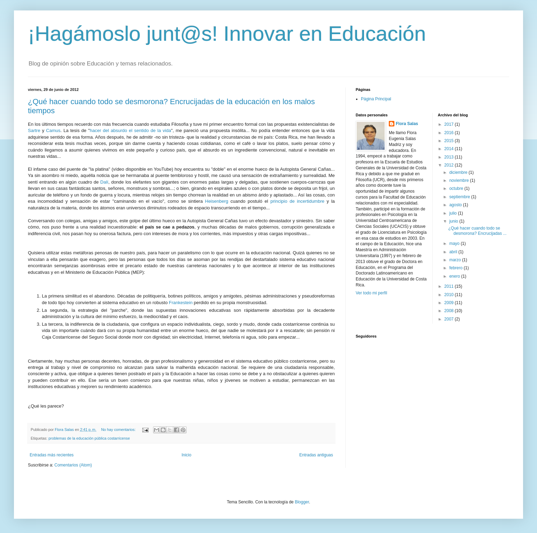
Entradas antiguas (316, 455)
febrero (456, 267)
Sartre (34, 130)
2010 (449, 294)
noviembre (459, 180)
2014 (449, 148)
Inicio (186, 455)
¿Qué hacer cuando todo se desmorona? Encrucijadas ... (477, 230)
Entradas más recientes (52, 455)
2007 (449, 319)
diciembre (458, 172)
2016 (449, 132)
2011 (449, 286)
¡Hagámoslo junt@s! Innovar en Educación (227, 33)
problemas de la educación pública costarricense (89, 438)
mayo (455, 243)
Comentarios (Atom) (73, 465)
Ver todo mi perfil (371, 293)
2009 (449, 302)
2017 (449, 124)
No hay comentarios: (119, 429)
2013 (449, 157)
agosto (456, 204)
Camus (53, 130)
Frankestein (180, 302)
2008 (449, 310)
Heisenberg (216, 201)
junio (454, 221)
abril (453, 251)
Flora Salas (407, 123)
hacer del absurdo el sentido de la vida (130, 130)
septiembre (460, 196)
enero (455, 276)
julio (453, 213)
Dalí (104, 182)
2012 (449, 165)
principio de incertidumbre (297, 201)
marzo (455, 259)
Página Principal (376, 98)
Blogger (302, 502)
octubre (456, 188)
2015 (449, 140)
